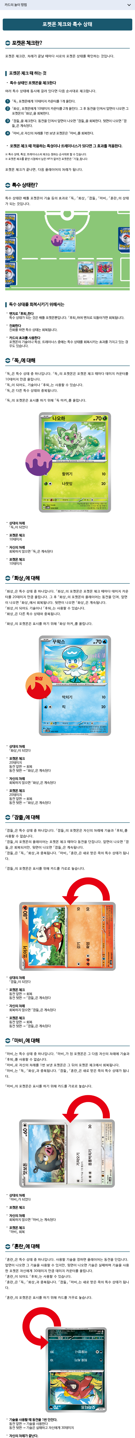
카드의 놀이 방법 (16, 5)
